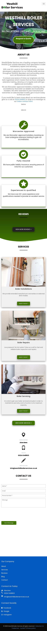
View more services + (23, 423)
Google (5, 611)
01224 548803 (20, 99)
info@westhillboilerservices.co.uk (23, 468)
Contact (4, 580)
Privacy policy (31, 628)
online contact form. (25, 101)
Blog (3, 577)
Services (4, 570)
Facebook (6, 608)
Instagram (6, 615)
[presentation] (15, 514)
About (3, 566)
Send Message (8, 523)
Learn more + (23, 303)
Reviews (4, 573)
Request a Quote (23, 39)
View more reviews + (23, 229)
